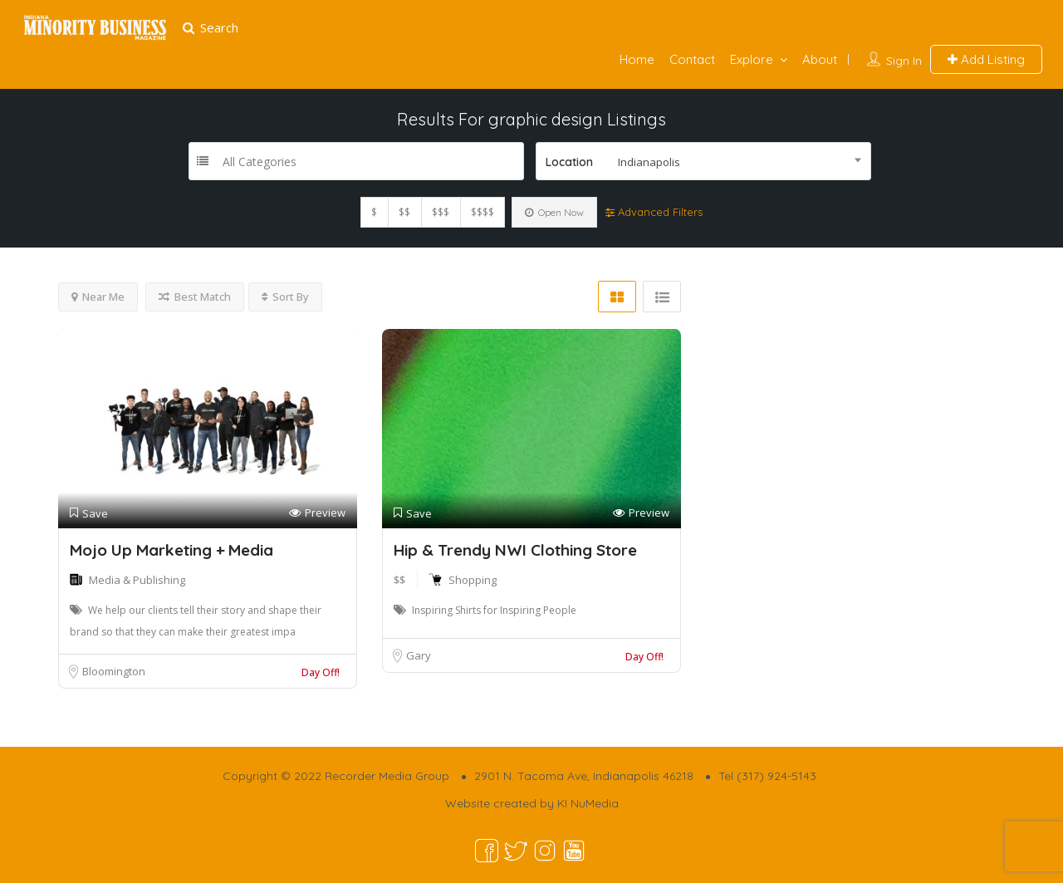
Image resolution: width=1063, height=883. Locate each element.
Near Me (98, 296)
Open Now (554, 212)
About (819, 59)
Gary (418, 655)
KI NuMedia (588, 803)
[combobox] (703, 161)
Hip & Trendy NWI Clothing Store (515, 550)
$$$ (440, 212)
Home (637, 59)
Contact (692, 59)
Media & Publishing (137, 579)
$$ (404, 212)
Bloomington (113, 671)
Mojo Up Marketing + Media (171, 550)
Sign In (904, 60)
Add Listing (986, 59)
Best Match (195, 296)
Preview (317, 513)
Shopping (472, 579)
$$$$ (482, 212)
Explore (751, 59)
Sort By (285, 296)
